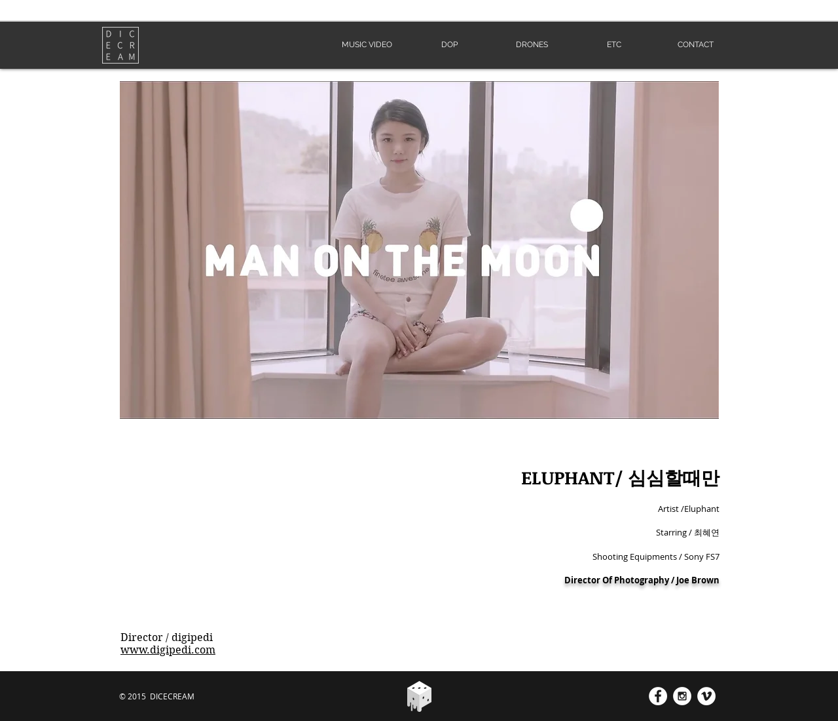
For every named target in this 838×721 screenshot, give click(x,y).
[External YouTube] (259, 541)
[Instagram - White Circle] (682, 696)
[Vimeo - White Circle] (706, 696)
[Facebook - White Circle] (658, 696)
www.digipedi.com (167, 650)
